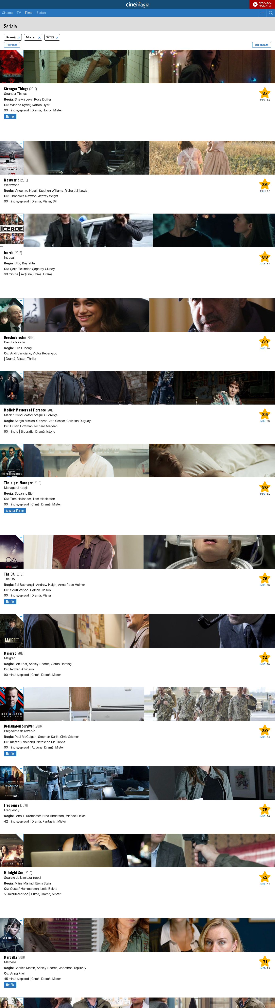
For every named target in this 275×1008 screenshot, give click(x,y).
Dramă (11, 37)
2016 (50, 37)
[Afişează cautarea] (270, 13)
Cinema (7, 13)
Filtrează (12, 44)
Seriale (41, 13)
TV (19, 13)
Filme (28, 13)
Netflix (10, 116)
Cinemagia (137, 4)
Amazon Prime (15, 510)
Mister (31, 37)
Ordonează (261, 44)
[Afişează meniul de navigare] (262, 13)
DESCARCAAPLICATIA (265, 4)
